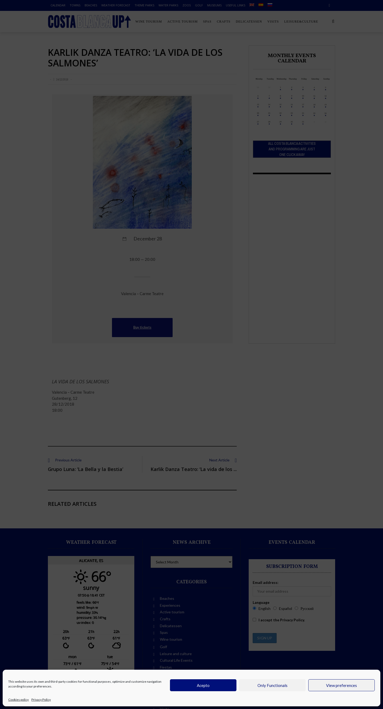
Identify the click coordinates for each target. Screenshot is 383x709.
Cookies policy (18, 700)
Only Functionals (272, 685)
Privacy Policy (41, 700)
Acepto (203, 685)
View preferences (341, 685)
